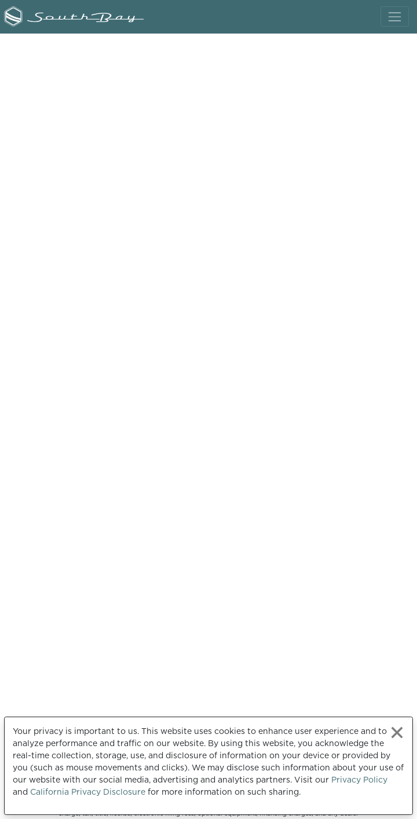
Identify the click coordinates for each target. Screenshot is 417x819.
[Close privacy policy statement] (397, 732)
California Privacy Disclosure (87, 792)
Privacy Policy (359, 779)
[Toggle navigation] (395, 16)
